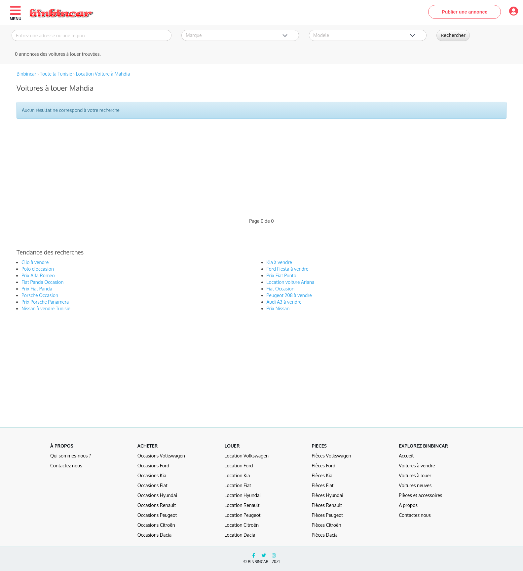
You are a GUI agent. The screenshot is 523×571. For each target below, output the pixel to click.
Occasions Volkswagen (161, 455)
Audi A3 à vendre (284, 302)
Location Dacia (240, 535)
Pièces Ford (323, 465)
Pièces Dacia (325, 535)
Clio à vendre (35, 262)
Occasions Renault (156, 505)
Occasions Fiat (152, 485)
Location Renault (242, 505)
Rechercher (453, 35)
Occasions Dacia (154, 535)
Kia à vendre (279, 262)
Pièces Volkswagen (331, 455)
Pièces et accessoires (420, 495)
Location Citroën (242, 525)
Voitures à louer (415, 475)
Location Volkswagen (247, 455)
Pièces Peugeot (327, 515)
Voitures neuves (415, 485)
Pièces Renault (327, 505)
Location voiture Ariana (291, 282)
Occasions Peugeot (157, 515)
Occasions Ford (153, 465)
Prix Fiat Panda (36, 288)
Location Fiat (238, 485)
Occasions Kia (152, 475)
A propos (408, 505)
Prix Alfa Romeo (38, 275)
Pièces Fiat (322, 485)
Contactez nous (66, 465)
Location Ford (239, 465)
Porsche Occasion (39, 295)
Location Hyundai (243, 495)
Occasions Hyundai (157, 495)
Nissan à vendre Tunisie (45, 308)
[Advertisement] (210, 171)
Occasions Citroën (156, 525)
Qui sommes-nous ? (70, 455)
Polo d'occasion (37, 269)
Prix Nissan (278, 308)
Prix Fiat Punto (281, 275)
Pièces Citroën (326, 525)
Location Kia (237, 475)
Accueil (406, 455)
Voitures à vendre (417, 465)
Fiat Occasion (281, 288)
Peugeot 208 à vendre (289, 295)
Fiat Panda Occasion (42, 282)
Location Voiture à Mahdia (103, 74)
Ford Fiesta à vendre (288, 269)
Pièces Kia (322, 475)
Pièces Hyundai (327, 495)
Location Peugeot (243, 515)
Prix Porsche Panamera (45, 302)
